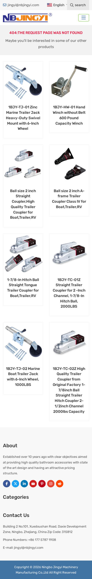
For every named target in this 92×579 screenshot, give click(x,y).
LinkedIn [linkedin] (24, 483)
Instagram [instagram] (50, 483)
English (55, 5)
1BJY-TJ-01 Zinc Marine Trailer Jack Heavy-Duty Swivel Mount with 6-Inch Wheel (23, 118)
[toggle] (83, 17)
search (78, 5)
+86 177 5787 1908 (42, 540)
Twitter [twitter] (15, 483)
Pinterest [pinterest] (42, 483)
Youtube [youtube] (33, 483)
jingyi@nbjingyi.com (23, 5)
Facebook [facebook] (6, 483)
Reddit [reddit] (59, 483)
